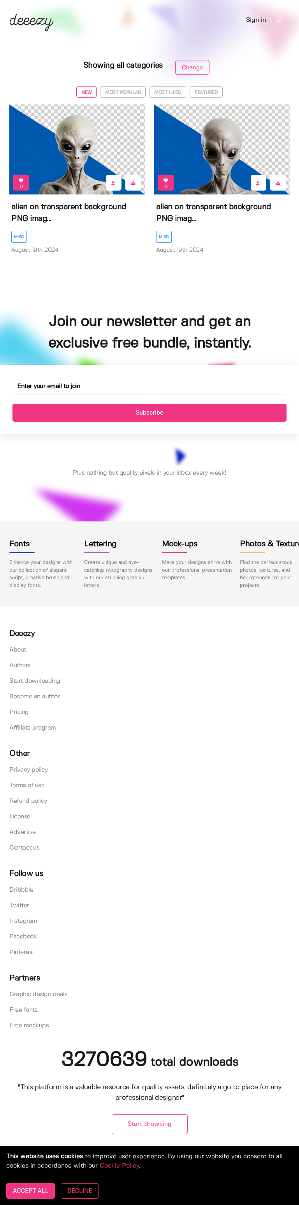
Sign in (256, 20)
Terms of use (26, 785)
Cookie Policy (119, 1166)
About (17, 650)
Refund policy (28, 801)
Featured (206, 92)
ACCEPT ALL (30, 1190)
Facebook (23, 937)
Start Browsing (150, 1124)
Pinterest (21, 952)
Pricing (19, 712)
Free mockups (29, 1025)
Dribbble (21, 890)
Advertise (22, 832)
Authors (20, 665)
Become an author (34, 697)
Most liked (167, 92)
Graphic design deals (38, 994)
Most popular (123, 92)
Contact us (24, 848)
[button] (279, 20)
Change (192, 68)
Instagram (23, 921)
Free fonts (23, 1010)
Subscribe (150, 412)
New (86, 92)
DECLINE (79, 1190)
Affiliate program (32, 728)
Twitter (19, 905)
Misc (19, 237)
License (19, 817)
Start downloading (34, 681)
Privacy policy (28, 770)
